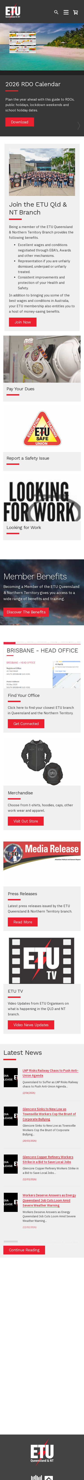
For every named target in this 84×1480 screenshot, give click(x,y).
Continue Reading (24, 1250)
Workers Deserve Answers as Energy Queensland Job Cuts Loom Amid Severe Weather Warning (49, 1200)
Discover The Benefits (26, 612)
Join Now (23, 322)
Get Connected (26, 723)
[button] (6, 79)
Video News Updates (31, 1025)
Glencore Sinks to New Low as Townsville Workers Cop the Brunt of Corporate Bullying (49, 1114)
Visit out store (25, 821)
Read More (22, 922)
